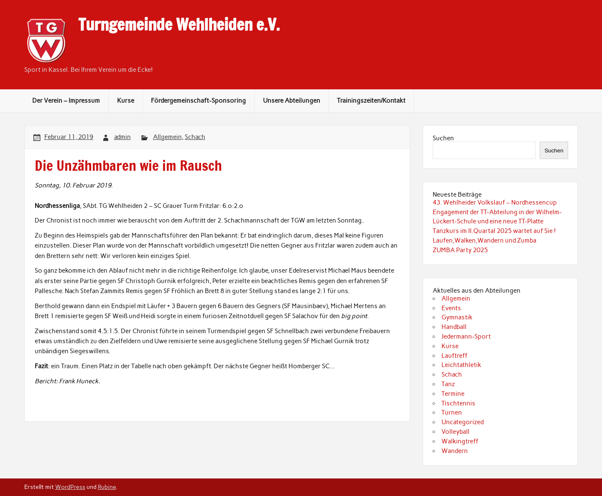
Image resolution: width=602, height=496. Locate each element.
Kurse (125, 100)
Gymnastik (456, 317)
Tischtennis (458, 403)
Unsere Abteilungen (291, 100)
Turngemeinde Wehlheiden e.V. (179, 24)
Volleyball (455, 431)
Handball (454, 327)
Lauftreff (454, 355)
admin (122, 137)
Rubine (107, 486)
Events (451, 308)
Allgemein (167, 137)
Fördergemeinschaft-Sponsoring (198, 100)
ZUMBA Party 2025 (460, 250)
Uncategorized (462, 422)
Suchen (443, 138)
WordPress (70, 486)
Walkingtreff (459, 441)
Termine (452, 393)
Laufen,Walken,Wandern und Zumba (484, 240)
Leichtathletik (461, 365)
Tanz (448, 384)
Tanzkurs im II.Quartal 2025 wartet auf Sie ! (494, 231)
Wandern (454, 451)
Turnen (451, 412)
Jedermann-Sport (466, 336)
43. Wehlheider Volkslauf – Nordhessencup (495, 202)
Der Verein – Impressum (66, 100)
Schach (195, 137)
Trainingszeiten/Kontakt (371, 100)
